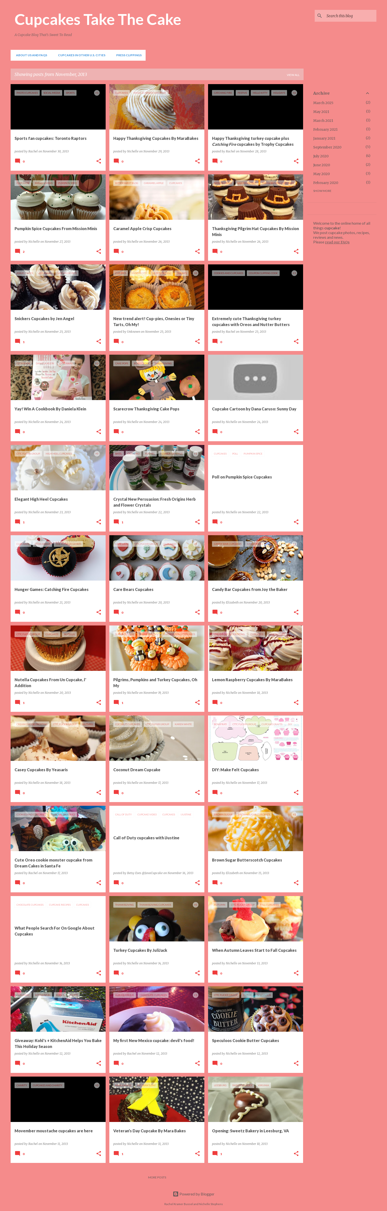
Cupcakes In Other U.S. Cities (80, 55)
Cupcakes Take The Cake (98, 19)
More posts (157, 1177)
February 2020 (325, 183)
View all (293, 75)
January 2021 (324, 138)
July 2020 (321, 156)
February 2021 (325, 129)
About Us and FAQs (30, 55)
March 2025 (323, 103)
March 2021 (323, 120)
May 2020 (321, 174)
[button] (99, 161)
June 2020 (321, 165)
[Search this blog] (350, 16)
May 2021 (321, 112)
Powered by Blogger (193, 1194)
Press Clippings (127, 55)
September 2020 (327, 147)
